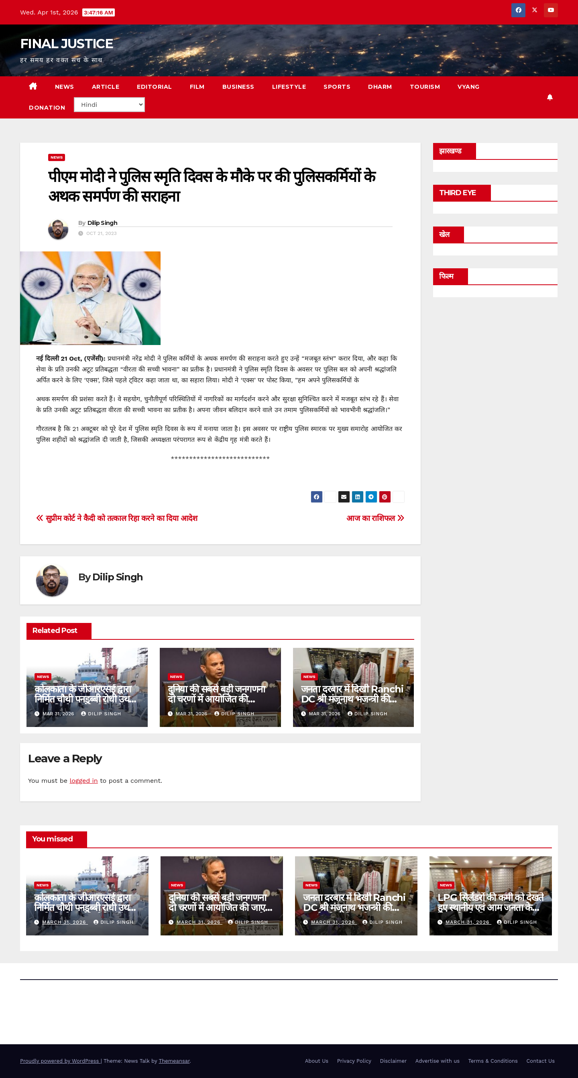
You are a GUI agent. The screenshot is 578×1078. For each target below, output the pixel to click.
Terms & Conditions (493, 1061)
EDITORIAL (154, 86)
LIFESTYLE (289, 86)
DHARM (380, 86)
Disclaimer (393, 1061)
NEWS (64, 86)
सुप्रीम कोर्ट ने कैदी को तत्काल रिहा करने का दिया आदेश (116, 518)
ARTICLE (106, 86)
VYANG (469, 86)
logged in (83, 780)
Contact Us (540, 1061)
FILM (197, 86)
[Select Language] (109, 104)
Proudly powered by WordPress (60, 1061)
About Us (316, 1061)
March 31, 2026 (65, 922)
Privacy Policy (354, 1061)
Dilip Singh (102, 223)
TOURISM (425, 86)
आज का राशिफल (375, 518)
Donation (47, 107)
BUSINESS (238, 86)
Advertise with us (437, 1061)
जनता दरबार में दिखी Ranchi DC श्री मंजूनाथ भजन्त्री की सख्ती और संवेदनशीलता (352, 699)
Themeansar (174, 1061)
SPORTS (337, 86)
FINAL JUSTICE (66, 43)
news (57, 157)
